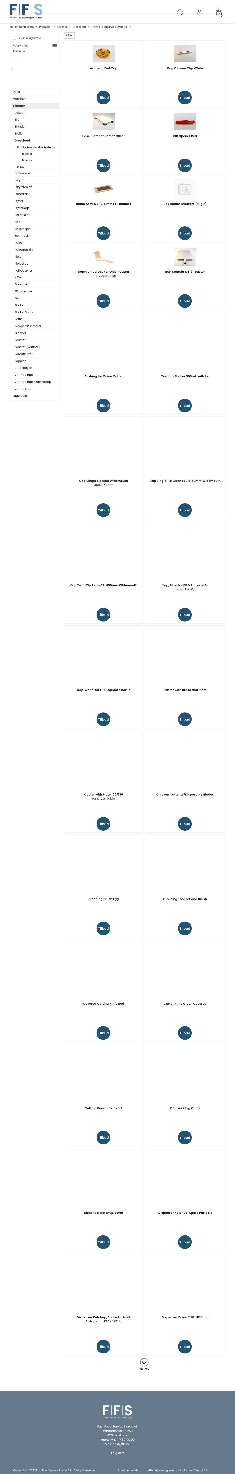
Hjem (30, 27)
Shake (19, 308)
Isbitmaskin (23, 239)
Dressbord (79, 27)
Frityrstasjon (23, 190)
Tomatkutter (23, 357)
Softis (18, 322)
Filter (69, 35)
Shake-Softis (24, 315)
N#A (21, 81)
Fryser (19, 204)
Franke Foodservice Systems (109, 27)
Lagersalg (20, 399)
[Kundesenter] (180, 12)
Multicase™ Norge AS (193, 1470)
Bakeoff (20, 116)
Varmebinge (24, 378)
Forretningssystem (129, 1470)
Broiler (19, 136)
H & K (20, 169)
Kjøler (19, 259)
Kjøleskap (21, 266)
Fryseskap (22, 211)
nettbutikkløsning (157, 1470)
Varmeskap (23, 392)
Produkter (45, 27)
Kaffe (18, 245)
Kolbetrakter (23, 273)
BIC (17, 122)
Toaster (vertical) (27, 350)
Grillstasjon (23, 232)
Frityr (18, 183)
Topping (21, 364)
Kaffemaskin (24, 252)
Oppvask (21, 287)
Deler (16, 95)
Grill (17, 225)
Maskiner (19, 102)
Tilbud (103, 97)
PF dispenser (24, 294)
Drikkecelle (22, 176)
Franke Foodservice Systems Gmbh (34, 77)
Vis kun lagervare (29, 38)
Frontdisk (21, 197)
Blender (20, 129)
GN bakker (22, 218)
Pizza (18, 301)
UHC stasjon (23, 371)
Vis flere (144, 1369)
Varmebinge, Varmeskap (33, 385)
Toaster (20, 343)
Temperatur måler (28, 329)
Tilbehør (62, 27)
